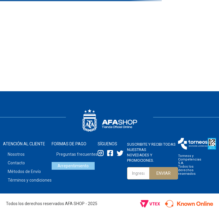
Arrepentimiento (73, 165)
